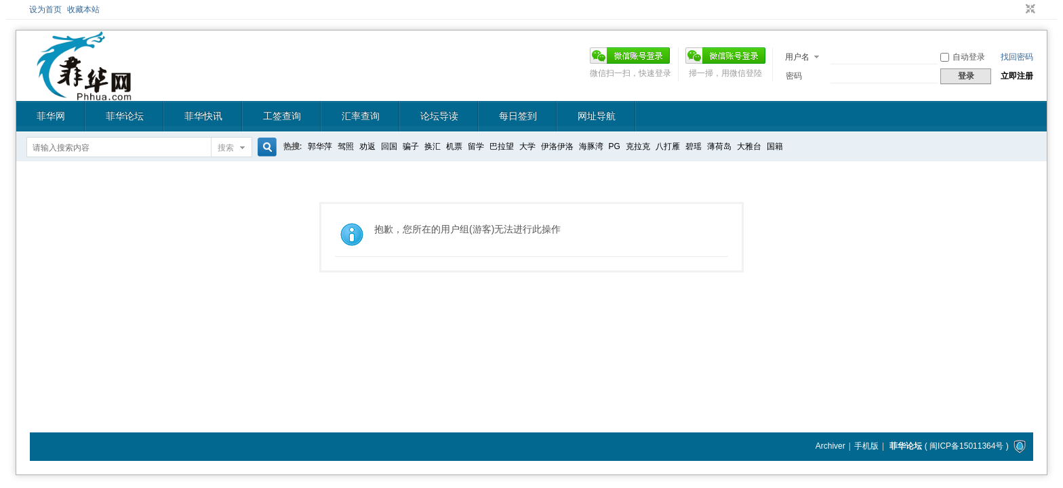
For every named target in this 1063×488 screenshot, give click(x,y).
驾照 (346, 146)
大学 (527, 146)
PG (614, 146)
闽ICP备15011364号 (966, 446)
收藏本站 (83, 9)
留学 (476, 146)
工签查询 (282, 115)
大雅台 (749, 146)
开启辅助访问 (1017, 9)
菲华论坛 (125, 115)
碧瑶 (693, 146)
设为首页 (45, 9)
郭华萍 (320, 146)
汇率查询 (361, 115)
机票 (454, 146)
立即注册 (1017, 76)
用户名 (797, 57)
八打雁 (668, 146)
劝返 (367, 146)
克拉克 (638, 146)
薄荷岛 (719, 146)
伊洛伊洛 (557, 146)
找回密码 (1017, 57)
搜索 (226, 147)
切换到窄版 (1029, 9)
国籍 (775, 146)
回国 (389, 146)
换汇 (432, 146)
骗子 (411, 146)
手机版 (866, 446)
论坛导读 (439, 115)
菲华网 (51, 115)
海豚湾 (591, 146)
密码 (794, 76)
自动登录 (962, 57)
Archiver (830, 446)
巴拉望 (501, 146)
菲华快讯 (203, 115)
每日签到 (518, 115)
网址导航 (597, 115)
